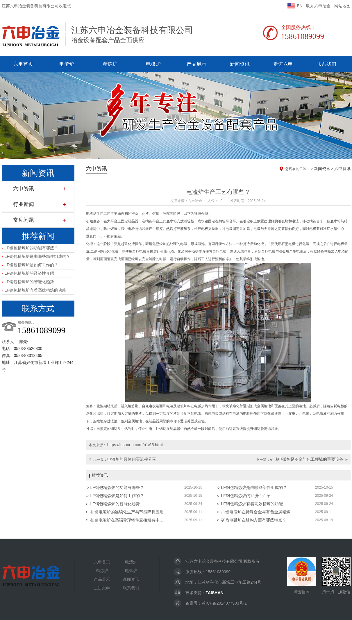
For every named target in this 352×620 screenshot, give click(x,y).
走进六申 (283, 64)
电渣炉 (66, 64)
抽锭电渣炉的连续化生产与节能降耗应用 (127, 512)
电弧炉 (153, 64)
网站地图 (342, 5)
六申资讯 (23, 189)
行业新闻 (23, 204)
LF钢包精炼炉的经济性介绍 (29, 273)
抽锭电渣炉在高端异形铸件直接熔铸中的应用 (128, 520)
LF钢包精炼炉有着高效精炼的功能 (35, 290)
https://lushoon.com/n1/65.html (135, 444)
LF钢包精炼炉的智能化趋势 (29, 281)
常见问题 (23, 220)
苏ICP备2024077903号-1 (224, 603)
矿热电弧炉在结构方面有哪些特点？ (253, 520)
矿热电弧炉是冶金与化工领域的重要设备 (306, 459)
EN (294, 5)
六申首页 (23, 64)
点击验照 (301, 575)
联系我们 (326, 64)
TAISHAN (215, 592)
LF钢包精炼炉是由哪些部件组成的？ (37, 256)
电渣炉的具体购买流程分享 (131, 459)
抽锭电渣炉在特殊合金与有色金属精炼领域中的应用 (259, 512)
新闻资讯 (240, 64)
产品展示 (196, 64)
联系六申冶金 (318, 5)
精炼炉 (110, 64)
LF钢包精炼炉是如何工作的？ (31, 264)
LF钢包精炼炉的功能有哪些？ (31, 248)
